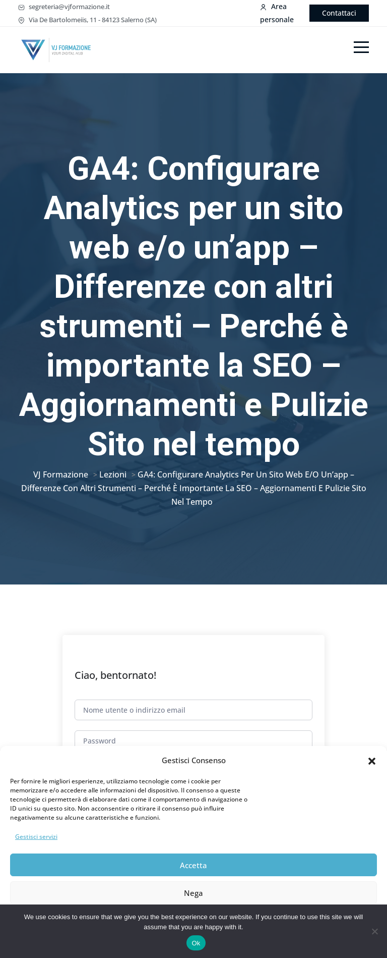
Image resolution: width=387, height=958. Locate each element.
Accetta (193, 865)
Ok (195, 943)
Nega (193, 893)
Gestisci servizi (36, 836)
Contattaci (339, 13)
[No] (374, 931)
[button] (372, 760)
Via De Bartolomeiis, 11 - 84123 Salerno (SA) (87, 19)
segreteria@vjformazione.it (64, 6)
